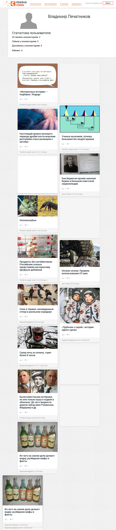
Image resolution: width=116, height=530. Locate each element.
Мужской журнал (26, 322)
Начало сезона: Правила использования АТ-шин (75, 272)
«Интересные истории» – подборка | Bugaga (34, 93)
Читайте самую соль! (28, 105)
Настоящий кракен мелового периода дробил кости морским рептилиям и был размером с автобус (37, 137)
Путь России (66, 194)
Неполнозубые (28, 220)
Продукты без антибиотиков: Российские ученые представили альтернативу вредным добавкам (36, 265)
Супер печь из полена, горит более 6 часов (35, 353)
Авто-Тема (66, 284)
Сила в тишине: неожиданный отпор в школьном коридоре (36, 310)
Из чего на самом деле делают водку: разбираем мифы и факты (37, 458)
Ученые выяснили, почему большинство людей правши (78, 137)
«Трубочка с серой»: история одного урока (78, 328)
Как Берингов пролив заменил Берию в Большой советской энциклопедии (79, 181)
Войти (108, 3)
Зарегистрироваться (93, 3)
